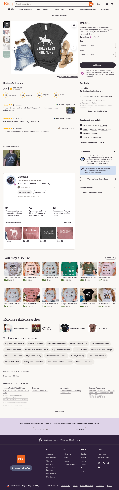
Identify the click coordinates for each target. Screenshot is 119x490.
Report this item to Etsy (67, 77)
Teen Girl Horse (82, 350)
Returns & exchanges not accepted (97, 129)
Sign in (99, 4)
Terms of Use (65, 486)
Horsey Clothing (78, 357)
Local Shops (100, 486)
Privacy (75, 486)
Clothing (64, 15)
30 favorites (25, 371)
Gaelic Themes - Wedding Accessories (71, 392)
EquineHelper (85, 37)
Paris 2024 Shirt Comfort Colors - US (16, 392)
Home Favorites (42, 9)
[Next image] (73, 47)
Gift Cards (105, 9)
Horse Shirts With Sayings (102, 350)
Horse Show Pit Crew (98, 357)
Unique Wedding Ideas (88, 9)
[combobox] (51, 4)
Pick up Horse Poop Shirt (34, 363)
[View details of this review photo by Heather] (70, 110)
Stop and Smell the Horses (57, 357)
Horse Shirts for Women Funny (61, 363)
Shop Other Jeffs (25, 9)
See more (110, 258)
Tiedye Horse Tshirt (14, 350)
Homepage (55, 15)
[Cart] (112, 4)
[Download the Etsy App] (21, 459)
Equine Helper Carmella (15, 344)
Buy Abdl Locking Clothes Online (16, 408)
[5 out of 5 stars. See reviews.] (96, 37)
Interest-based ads (86, 486)
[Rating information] (18, 184)
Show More (59, 412)
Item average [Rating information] (17, 87)
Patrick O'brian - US (40, 391)
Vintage (71, 9)
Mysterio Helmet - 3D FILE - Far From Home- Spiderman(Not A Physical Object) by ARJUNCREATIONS (102, 394)
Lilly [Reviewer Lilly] (62, 128)
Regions (109, 486)
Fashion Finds (59, 9)
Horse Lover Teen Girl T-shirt (37, 350)
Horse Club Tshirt (13, 363)
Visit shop (67, 222)
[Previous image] (14, 47)
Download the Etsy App (21, 468)
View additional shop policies (97, 179)
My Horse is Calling (34, 357)
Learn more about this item (97, 111)
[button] (40, 192)
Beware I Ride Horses (101, 344)
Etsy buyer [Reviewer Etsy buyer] (60, 118)
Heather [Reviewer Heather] (61, 105)
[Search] (90, 4)
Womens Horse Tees (85, 363)
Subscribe (80, 429)
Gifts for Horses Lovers (57, 344)
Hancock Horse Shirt (14, 357)
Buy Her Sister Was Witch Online (16, 403)
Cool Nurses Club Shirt (12, 405)
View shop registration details (92, 192)
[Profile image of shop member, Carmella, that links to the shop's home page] (18, 187)
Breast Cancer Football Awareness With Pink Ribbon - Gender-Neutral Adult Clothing (15, 397)
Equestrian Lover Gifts (62, 350)
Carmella (22, 176)
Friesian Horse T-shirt (79, 344)
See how (98, 172)
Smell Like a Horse (36, 344)
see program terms (102, 163)
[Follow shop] (24, 192)
